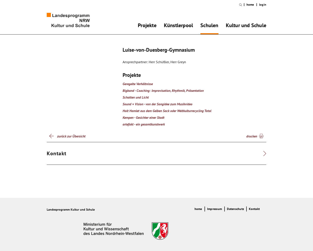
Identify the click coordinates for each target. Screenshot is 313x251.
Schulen (209, 26)
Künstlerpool (178, 26)
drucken (251, 136)
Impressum (214, 209)
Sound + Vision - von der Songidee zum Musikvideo (157, 104)
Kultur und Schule (246, 26)
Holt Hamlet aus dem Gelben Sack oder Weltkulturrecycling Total (167, 111)
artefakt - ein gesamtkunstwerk (144, 124)
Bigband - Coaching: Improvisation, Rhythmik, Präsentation (163, 90)
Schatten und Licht (136, 97)
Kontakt (254, 209)
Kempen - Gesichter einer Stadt (143, 117)
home (250, 4)
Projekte (147, 26)
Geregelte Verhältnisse (138, 84)
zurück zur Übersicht (71, 136)
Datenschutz (235, 209)
